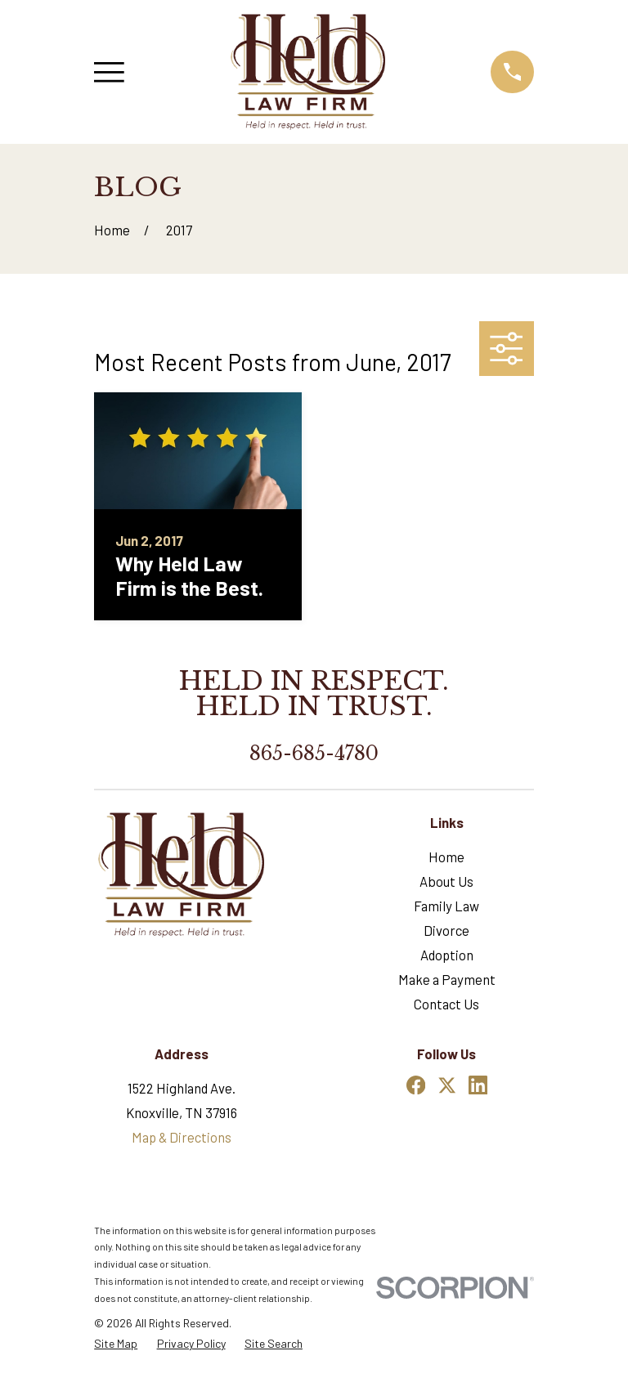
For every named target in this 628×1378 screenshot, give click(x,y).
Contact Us (446, 1003)
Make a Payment (447, 979)
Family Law (446, 905)
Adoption (446, 954)
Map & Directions (181, 1137)
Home (446, 856)
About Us (446, 881)
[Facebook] (415, 1085)
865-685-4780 (314, 753)
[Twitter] (446, 1085)
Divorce (446, 930)
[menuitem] (115, 1343)
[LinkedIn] (478, 1085)
